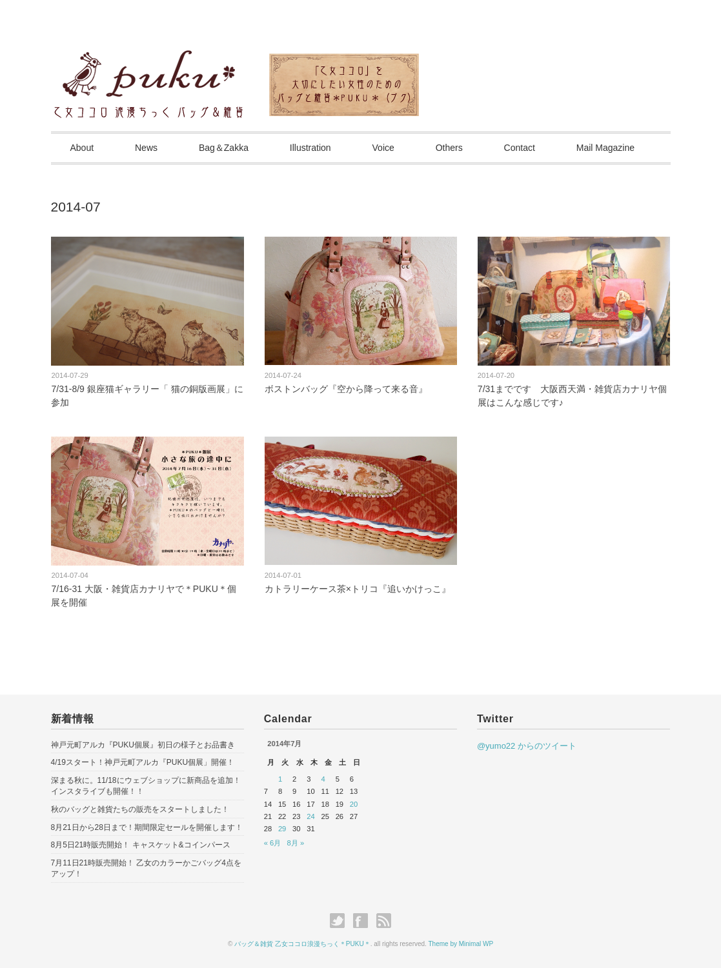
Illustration (310, 148)
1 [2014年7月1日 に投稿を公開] (280, 779)
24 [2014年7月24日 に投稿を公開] (310, 816)
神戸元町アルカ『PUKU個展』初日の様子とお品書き (143, 744)
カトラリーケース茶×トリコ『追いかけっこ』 (358, 589)
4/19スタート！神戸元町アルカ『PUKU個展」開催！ (143, 762)
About (82, 148)
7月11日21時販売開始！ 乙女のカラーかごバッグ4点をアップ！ (146, 868)
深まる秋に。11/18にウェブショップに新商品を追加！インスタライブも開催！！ (146, 786)
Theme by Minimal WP (461, 943)
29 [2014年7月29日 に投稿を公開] (282, 829)
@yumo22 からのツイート (526, 746)
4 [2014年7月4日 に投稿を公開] (323, 779)
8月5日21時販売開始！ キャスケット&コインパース (140, 844)
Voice (383, 148)
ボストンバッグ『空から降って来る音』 (346, 389)
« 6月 (272, 843)
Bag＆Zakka (224, 148)
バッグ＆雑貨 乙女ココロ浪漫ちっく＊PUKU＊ (302, 943)
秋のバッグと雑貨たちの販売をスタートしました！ (140, 809)
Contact (519, 148)
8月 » (296, 843)
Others (449, 148)
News (146, 148)
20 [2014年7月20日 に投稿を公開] (354, 804)
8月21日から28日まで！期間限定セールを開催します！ (147, 827)
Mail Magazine (605, 148)
